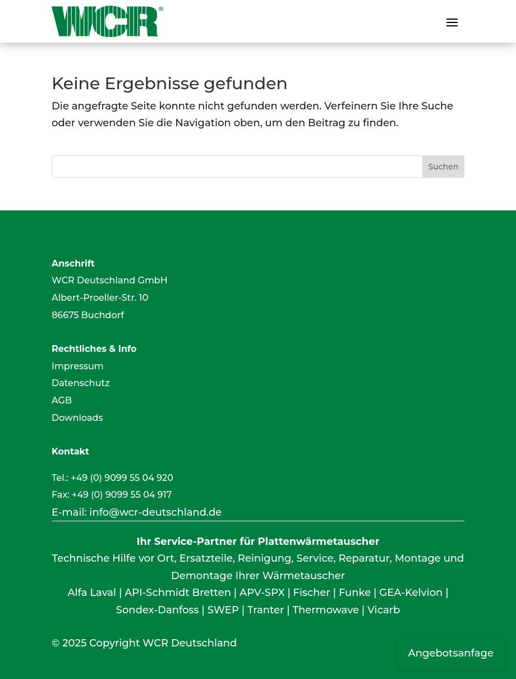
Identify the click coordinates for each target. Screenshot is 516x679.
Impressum (78, 366)
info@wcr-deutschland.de (155, 512)
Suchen (443, 167)
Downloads (77, 417)
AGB (62, 400)
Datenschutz (81, 383)
